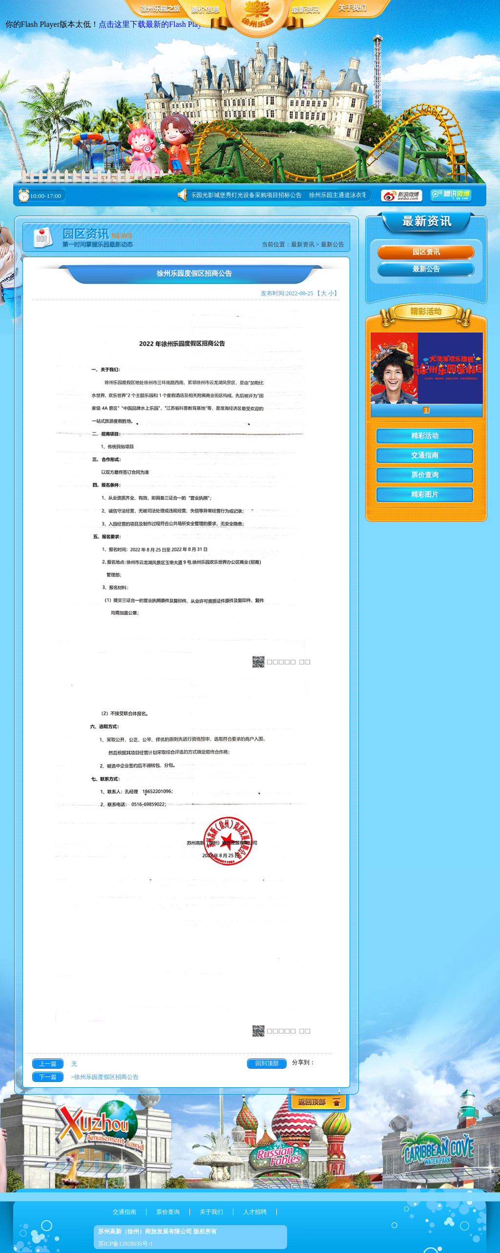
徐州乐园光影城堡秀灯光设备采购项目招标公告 (241, 195)
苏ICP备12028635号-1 (125, 1243)
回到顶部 (267, 1063)
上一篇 (48, 1063)
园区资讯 (426, 252)
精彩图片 (424, 494)
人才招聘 (255, 1212)
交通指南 (424, 455)
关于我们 (211, 1212)
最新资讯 (302, 244)
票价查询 (424, 475)
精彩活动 (424, 436)
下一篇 (48, 1077)
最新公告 (332, 244)
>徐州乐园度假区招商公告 (103, 1077)
